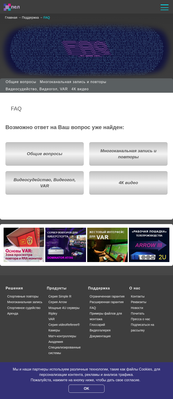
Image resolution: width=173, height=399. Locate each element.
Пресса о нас (140, 319)
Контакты (137, 296)
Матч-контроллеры (62, 336)
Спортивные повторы (22, 296)
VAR (51, 319)
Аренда (12, 313)
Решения (14, 288)
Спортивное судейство (24, 308)
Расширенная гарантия (107, 302)
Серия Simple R (59, 296)
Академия (55, 342)
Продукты (57, 288)
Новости (137, 308)
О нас (134, 288)
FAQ (93, 308)
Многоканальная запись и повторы (73, 82)
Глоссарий (97, 324)
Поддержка (99, 288)
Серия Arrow (57, 302)
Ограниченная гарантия (107, 296)
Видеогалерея (100, 330)
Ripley (52, 313)
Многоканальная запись (24, 302)
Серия (64, 324)
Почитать (137, 313)
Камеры (54, 330)
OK (86, 388)
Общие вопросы (21, 82)
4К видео (80, 89)
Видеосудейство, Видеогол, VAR (37, 89)
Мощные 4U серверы (64, 308)
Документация (100, 336)
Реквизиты (138, 302)
